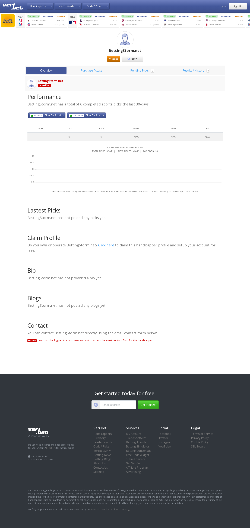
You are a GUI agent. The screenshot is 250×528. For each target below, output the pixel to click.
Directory (99, 438)
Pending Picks (142, 71)
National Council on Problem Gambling (110, 509)
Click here (106, 245)
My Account (133, 434)
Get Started (148, 405)
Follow (132, 58)
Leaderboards (66, 6)
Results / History (196, 71)
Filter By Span (85, 115)
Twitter (163, 438)
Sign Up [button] (237, 6)
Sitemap (98, 472)
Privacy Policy (200, 438)
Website (113, 58)
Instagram (165, 442)
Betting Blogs (102, 459)
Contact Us (100, 467)
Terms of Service (202, 434)
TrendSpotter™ (136, 438)
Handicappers (38, 6)
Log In (222, 6)
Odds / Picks (94, 6)
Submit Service (135, 459)
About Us (99, 463)
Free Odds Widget (137, 455)
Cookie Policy (199, 442)
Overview (46, 70)
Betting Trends (136, 442)
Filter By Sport (46, 115)
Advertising (133, 472)
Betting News (102, 455)
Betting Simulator (137, 446)
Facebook (165, 434)
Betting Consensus (138, 451)
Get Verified (133, 463)
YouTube (165, 446)
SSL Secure (198, 446)
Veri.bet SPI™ (102, 451)
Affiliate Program (137, 467)
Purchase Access (91, 70)
